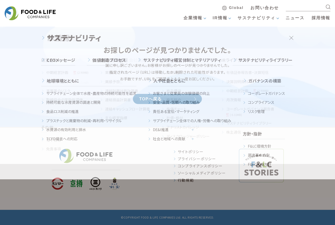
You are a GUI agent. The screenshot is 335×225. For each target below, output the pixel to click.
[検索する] (328, 7)
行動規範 (186, 180)
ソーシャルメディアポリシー (202, 173)
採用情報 (321, 18)
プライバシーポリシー (197, 158)
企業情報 (192, 18)
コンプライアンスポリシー (200, 166)
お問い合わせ (264, 8)
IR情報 (220, 18)
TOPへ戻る (150, 99)
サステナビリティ (256, 18)
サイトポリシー (191, 151)
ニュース (295, 18)
